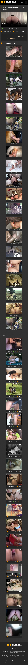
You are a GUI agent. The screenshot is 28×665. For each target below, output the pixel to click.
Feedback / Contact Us (13, 648)
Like (4, 28)
